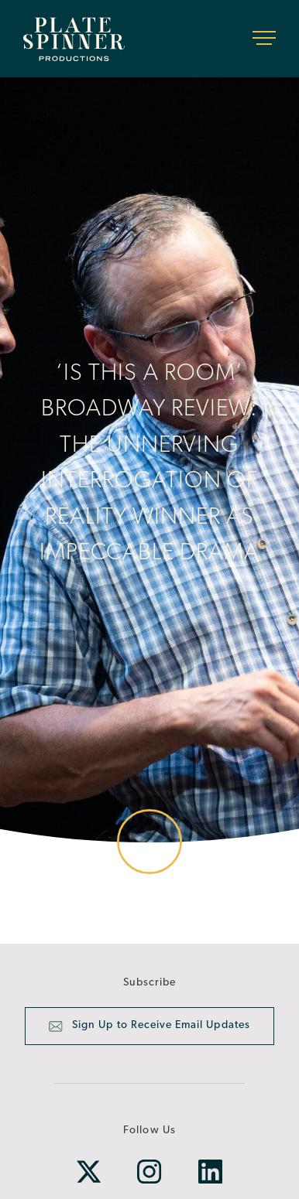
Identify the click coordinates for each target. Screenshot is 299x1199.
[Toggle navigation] (264, 38)
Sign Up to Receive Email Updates (149, 1026)
